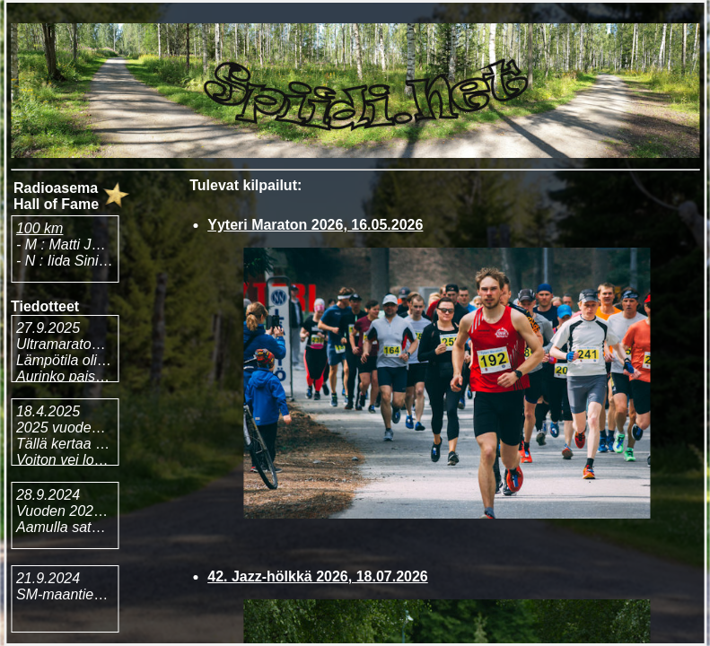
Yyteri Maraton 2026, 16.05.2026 (315, 224)
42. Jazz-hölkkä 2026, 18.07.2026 (317, 576)
